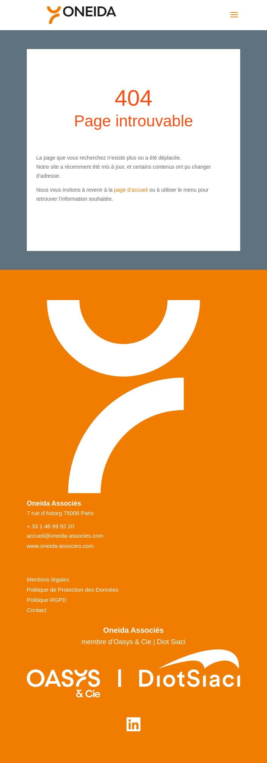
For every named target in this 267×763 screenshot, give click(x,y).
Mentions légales (48, 580)
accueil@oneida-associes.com (65, 536)
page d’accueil (131, 190)
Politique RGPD (46, 600)
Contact (36, 610)
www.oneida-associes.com (60, 546)
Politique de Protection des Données (73, 590)
